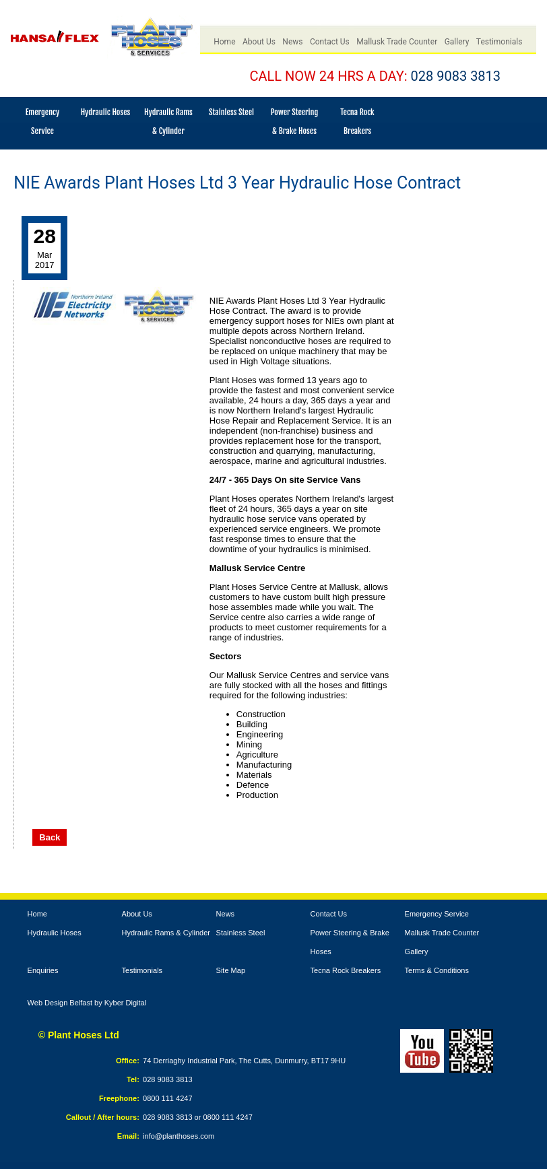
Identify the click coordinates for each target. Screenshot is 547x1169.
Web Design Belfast (60, 1003)
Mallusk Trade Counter (396, 41)
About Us (259, 41)
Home (224, 41)
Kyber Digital (125, 1003)
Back (49, 837)
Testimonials (499, 41)
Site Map (230, 970)
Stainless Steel (231, 112)
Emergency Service (437, 914)
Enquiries (43, 970)
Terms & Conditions (437, 970)
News (292, 41)
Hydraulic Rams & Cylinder (166, 933)
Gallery (457, 41)
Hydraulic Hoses (106, 112)
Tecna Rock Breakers (346, 970)
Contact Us (330, 41)
